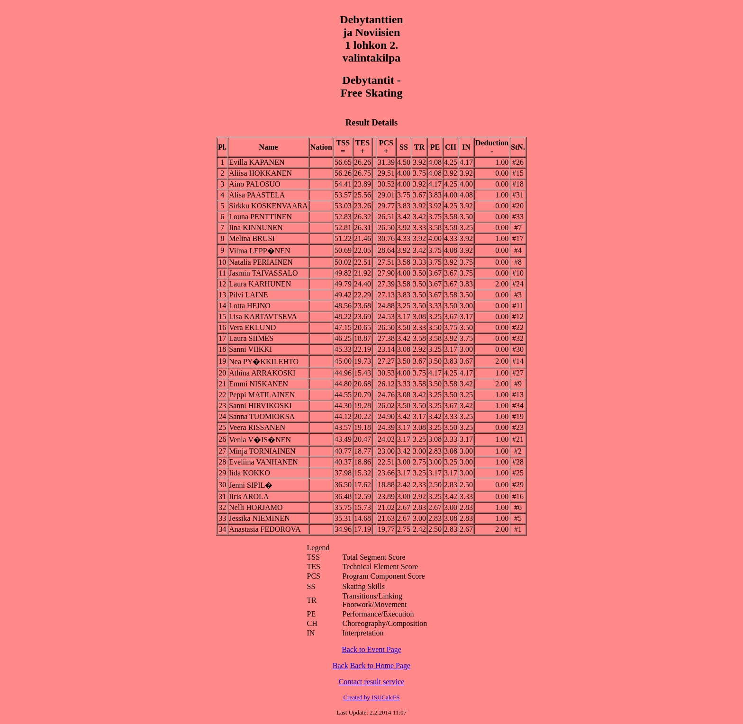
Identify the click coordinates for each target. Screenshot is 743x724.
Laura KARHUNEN (260, 284)
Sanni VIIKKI (250, 349)
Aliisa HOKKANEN (260, 173)
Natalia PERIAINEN (261, 262)
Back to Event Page (371, 649)
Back (340, 665)
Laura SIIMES (251, 338)
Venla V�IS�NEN (260, 440)
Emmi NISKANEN (258, 384)
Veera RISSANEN (257, 427)
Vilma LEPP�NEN (259, 251)
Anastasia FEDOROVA (264, 529)
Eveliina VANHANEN (263, 462)
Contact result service (372, 682)
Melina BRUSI (251, 238)
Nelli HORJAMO (255, 507)
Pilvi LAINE (248, 295)
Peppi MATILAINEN (262, 395)
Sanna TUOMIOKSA (262, 416)
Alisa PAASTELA (257, 195)
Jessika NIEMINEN (259, 518)
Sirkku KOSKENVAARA (268, 206)
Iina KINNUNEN (255, 227)
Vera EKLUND (252, 327)
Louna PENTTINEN (260, 217)
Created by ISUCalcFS (371, 697)
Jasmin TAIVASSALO (263, 273)
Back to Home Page (380, 665)
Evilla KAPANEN (256, 162)
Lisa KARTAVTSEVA (263, 317)
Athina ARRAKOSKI (262, 373)
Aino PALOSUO (254, 184)
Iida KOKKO (249, 473)
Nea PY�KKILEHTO (264, 362)
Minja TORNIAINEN (262, 451)
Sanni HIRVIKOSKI (260, 406)
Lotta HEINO (250, 306)
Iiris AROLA (249, 496)
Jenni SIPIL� (250, 485)
